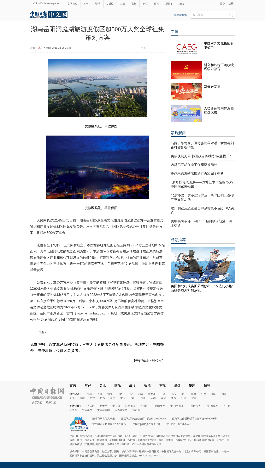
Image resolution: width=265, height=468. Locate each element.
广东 (92, 398)
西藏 (163, 398)
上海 (163, 394)
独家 (192, 385)
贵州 (143, 398)
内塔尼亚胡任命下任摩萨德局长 (194, 165)
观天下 (169, 3)
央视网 (144, 405)
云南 (153, 398)
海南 (112, 398)
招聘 (207, 385)
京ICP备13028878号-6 (178, 424)
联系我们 (51, 402)
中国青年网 (159, 405)
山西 (120, 394)
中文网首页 (71, 3)
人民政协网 (121, 409)
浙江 (183, 394)
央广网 (227, 405)
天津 (99, 394)
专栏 (145, 3)
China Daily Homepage (46, 3)
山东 (213, 394)
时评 (86, 3)
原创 (156, 3)
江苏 (173, 394)
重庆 (122, 398)
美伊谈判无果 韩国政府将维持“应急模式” (201, 156)
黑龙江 (151, 394)
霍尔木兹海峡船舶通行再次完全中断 (197, 173)
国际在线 (130, 405)
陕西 (173, 398)
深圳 (193, 398)
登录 (222, 3)
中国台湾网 (194, 405)
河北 (109, 394)
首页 (73, 385)
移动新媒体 (180, 14)
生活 (122, 3)
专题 (174, 32)
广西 (102, 398)
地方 (181, 3)
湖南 (82, 398)
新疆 (183, 398)
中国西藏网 (212, 405)
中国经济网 (176, 405)
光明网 (73, 409)
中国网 (116, 405)
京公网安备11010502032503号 (109, 424)
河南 (224, 394)
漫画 (177, 385)
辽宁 (130, 394)
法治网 (136, 409)
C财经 (110, 3)
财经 (117, 385)
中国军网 (87, 409)
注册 (231, 3)
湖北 (72, 398)
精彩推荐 (178, 240)
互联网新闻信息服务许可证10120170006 (143, 418)
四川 (132, 398)
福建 (193, 394)
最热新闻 (178, 133)
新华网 (103, 405)
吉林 (140, 394)
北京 (89, 394)
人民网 (47, 47)
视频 (133, 3)
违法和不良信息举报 (103, 418)
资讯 (97, 3)
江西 (203, 394)
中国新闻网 (103, 409)
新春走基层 (212, 86)
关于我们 (37, 402)
